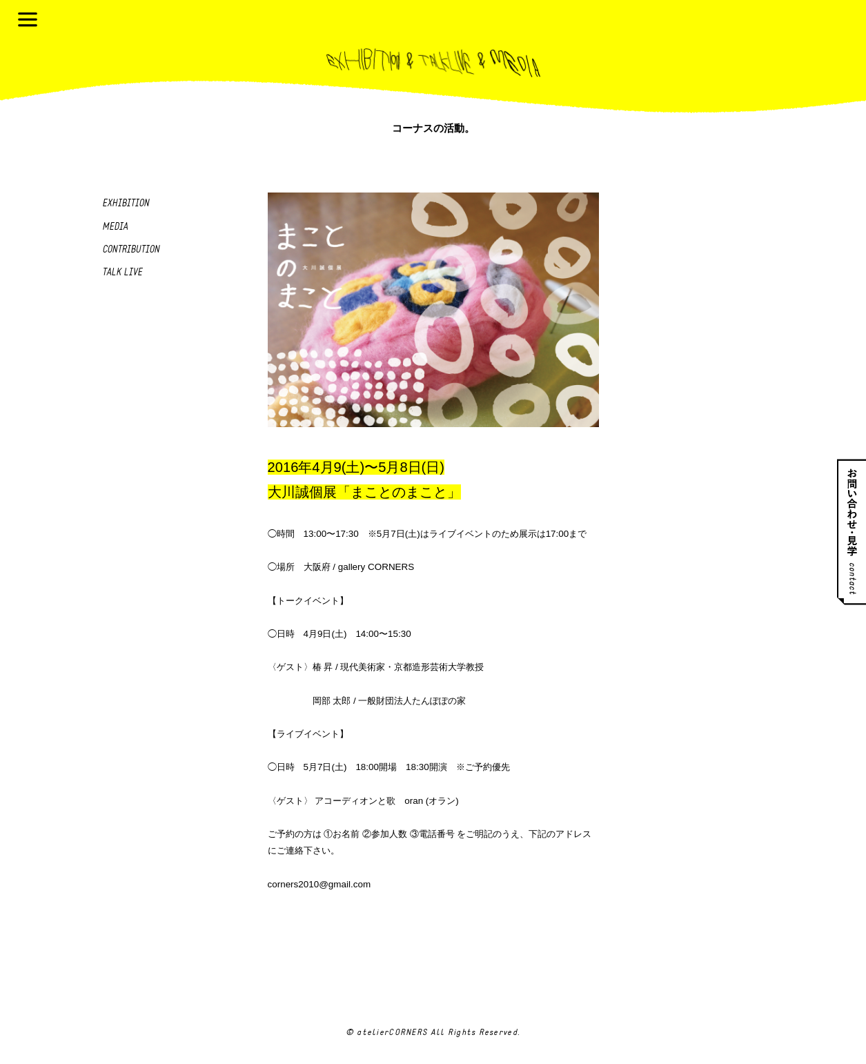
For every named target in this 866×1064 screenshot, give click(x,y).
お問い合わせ (851, 532)
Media (115, 227)
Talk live (122, 272)
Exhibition (125, 203)
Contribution (130, 250)
